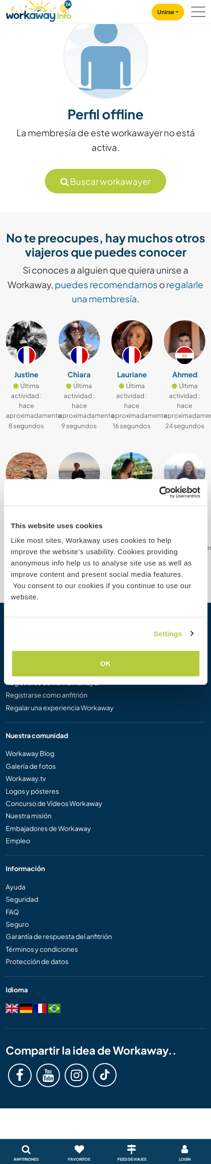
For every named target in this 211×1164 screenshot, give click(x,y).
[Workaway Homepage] (39, 9)
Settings (168, 634)
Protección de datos (37, 961)
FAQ (12, 911)
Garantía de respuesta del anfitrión (59, 936)
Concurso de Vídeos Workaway (54, 803)
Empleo (18, 840)
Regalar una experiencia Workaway (60, 707)
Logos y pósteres (32, 791)
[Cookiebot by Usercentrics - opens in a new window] (159, 492)
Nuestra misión (28, 815)
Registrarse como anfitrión (46, 694)
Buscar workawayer (105, 181)
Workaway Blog (30, 753)
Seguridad (22, 899)
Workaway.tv (26, 778)
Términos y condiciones (42, 949)
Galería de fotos (31, 766)
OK (105, 663)
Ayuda (15, 886)
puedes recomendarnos (106, 284)
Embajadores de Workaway (48, 828)
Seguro (17, 924)
